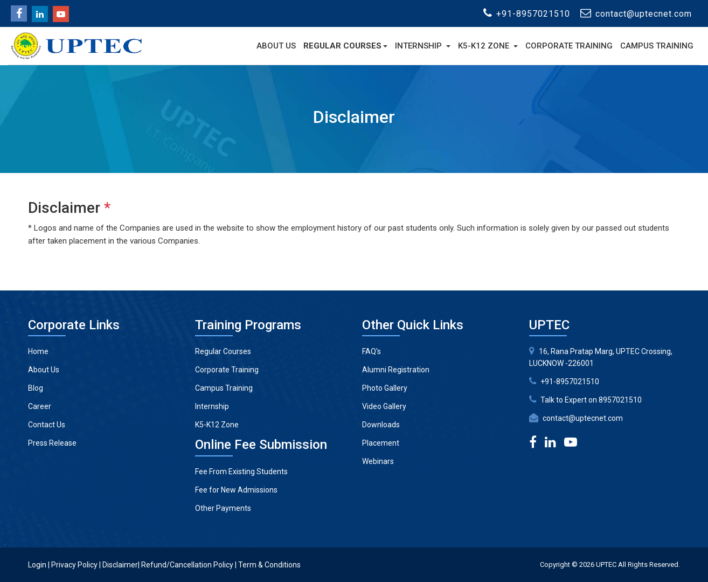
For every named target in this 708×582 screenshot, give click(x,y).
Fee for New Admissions (236, 490)
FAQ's (371, 351)
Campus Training (656, 46)
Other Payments (223, 508)
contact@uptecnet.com (583, 418)
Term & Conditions (269, 564)
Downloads (381, 424)
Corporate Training (569, 46)
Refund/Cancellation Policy (187, 564)
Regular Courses (342, 46)
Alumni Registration (395, 369)
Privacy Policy (74, 564)
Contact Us (46, 424)
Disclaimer (120, 564)
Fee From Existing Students (241, 471)
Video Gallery (384, 406)
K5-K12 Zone (484, 46)
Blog (35, 388)
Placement (380, 443)
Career (39, 406)
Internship (419, 46)
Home (38, 351)
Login (37, 564)
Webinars (378, 461)
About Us (276, 46)
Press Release (52, 443)
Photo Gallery (384, 388)
